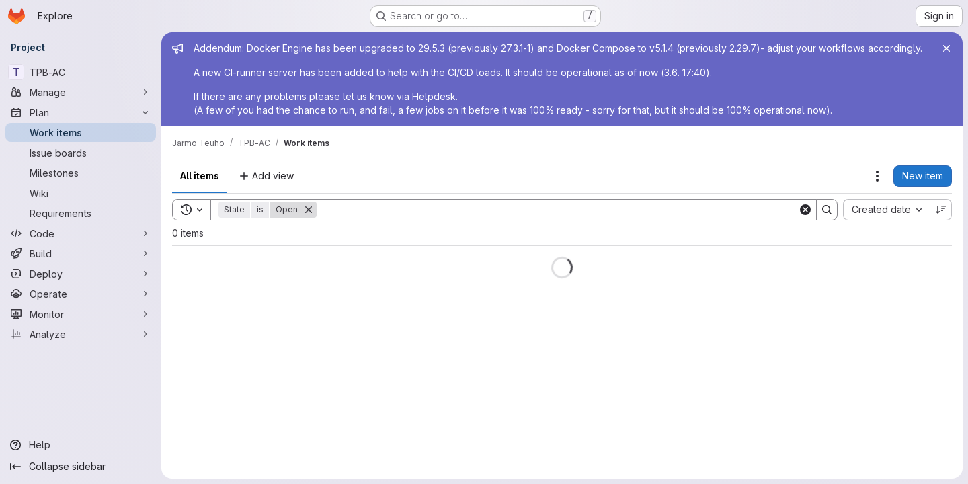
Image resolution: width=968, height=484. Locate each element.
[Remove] (308, 210)
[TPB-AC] (80, 72)
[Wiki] (80, 193)
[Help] (80, 445)
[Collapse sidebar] (80, 466)
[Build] (80, 253)
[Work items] (80, 132)
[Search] (557, 210)
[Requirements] (80, 213)
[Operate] (80, 293)
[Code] (80, 233)
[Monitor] (80, 314)
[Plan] (80, 112)
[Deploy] (80, 273)
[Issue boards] (80, 152)
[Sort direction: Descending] (941, 209)
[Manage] (80, 92)
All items (199, 176)
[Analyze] (80, 334)
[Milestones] (80, 172)
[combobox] (886, 209)
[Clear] (805, 210)
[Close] (946, 48)
